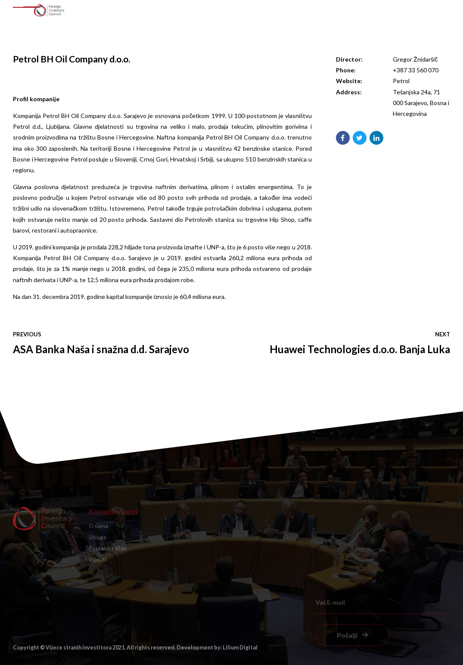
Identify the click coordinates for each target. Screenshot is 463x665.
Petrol (401, 80)
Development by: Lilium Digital (217, 647)
